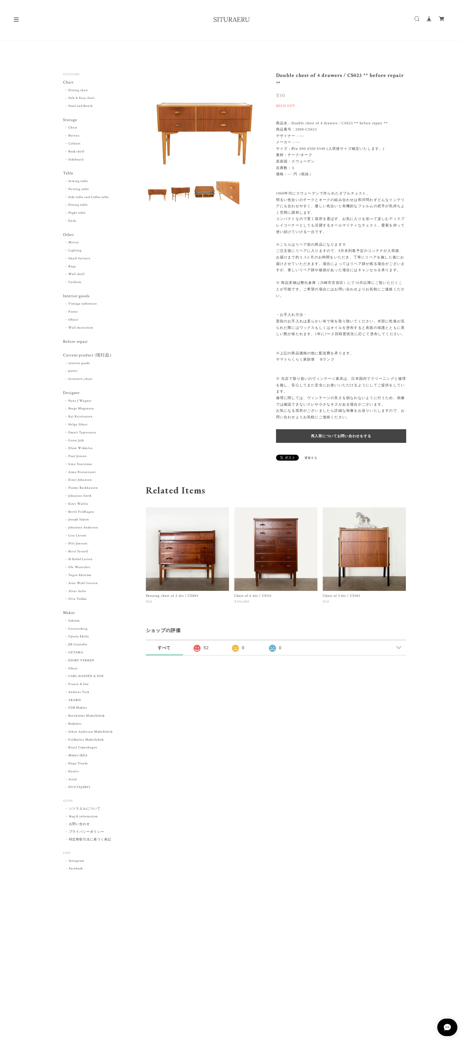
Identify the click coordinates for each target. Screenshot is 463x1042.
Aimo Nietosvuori (82, 473)
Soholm (74, 622)
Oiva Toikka (77, 600)
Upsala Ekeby (78, 637)
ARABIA (74, 701)
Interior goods (76, 296)
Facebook (76, 869)
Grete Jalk (76, 441)
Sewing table (78, 181)
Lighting (75, 251)
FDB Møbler (77, 709)
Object (73, 320)
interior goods (79, 364)
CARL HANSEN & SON (86, 677)
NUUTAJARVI (79, 788)
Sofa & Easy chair (81, 98)
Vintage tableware (82, 304)
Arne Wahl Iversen (83, 584)
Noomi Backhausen (83, 489)
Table (68, 173)
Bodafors (75, 725)
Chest (72, 128)
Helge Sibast (78, 425)
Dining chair (78, 90)
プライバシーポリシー (86, 833)
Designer (71, 393)
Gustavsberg (78, 629)
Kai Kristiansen (80, 417)
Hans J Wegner (79, 401)
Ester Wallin (78, 504)
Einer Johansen (80, 481)
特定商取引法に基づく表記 (90, 840)
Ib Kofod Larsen (80, 560)
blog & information (83, 817)
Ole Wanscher (79, 568)
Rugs (72, 267)
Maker (69, 613)
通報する (310, 458)
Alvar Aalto (77, 592)
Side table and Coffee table (88, 197)
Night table (77, 213)
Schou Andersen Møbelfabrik (90, 733)
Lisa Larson (77, 536)
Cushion (74, 282)
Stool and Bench (80, 106)
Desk (72, 221)
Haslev (73, 772)
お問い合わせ (79, 825)
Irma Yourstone (80, 465)
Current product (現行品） (88, 355)
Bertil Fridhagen (81, 512)
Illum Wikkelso (80, 449)
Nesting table (78, 189)
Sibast (73, 669)
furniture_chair (80, 379)
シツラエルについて (85, 810)
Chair (68, 82)
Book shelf (76, 152)
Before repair (75, 342)
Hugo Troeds (78, 764)
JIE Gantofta (77, 645)
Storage (70, 120)
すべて (164, 647)
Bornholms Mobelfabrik (86, 717)
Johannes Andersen (83, 528)
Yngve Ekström (79, 576)
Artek (72, 780)
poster (73, 372)
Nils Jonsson (78, 544)
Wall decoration (80, 328)
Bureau (74, 136)
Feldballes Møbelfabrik (86, 740)
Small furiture (79, 259)
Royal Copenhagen (82, 748)
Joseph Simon (78, 520)
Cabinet (74, 144)
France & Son (78, 685)
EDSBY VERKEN (81, 661)
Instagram (77, 862)
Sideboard (75, 159)
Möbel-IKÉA (78, 756)
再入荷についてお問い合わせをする (341, 436)
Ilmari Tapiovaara (82, 433)
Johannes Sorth (79, 497)
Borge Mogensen (81, 409)
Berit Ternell (78, 552)
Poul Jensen (77, 457)
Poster (73, 312)
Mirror (73, 243)
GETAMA (75, 653)
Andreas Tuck (78, 693)
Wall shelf (76, 275)
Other (68, 235)
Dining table (78, 205)
